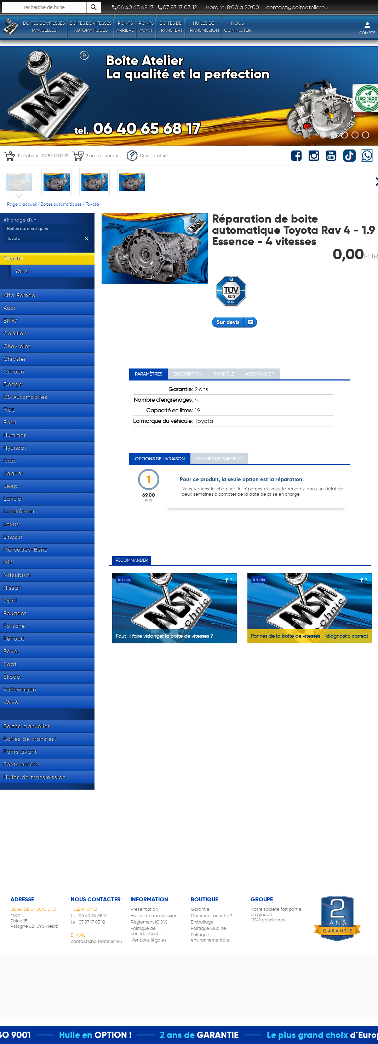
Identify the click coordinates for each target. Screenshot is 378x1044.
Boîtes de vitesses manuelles (44, 26)
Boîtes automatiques (61, 204)
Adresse (22, 899)
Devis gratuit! (147, 155)
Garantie (200, 909)
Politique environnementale (210, 937)
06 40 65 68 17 (132, 7)
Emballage (202, 922)
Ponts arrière (125, 26)
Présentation (144, 909)
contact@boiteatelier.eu (96, 941)
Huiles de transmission (203, 26)
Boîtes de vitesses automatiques (90, 26)
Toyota (92, 204)
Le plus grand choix (317, 1035)
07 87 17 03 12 (177, 7)
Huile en (86, 1035)
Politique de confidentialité (146, 931)
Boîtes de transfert (171, 26)
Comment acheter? (211, 915)
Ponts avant (146, 26)
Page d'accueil (21, 204)
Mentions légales (148, 940)
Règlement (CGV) (149, 922)
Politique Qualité (208, 928)
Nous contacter (237, 26)
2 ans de (187, 1035)
